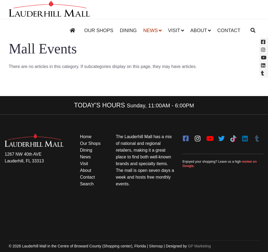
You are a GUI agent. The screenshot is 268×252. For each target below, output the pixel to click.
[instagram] (197, 137)
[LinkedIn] (245, 137)
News (150, 30)
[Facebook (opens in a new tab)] (264, 42)
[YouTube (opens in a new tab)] (264, 58)
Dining (128, 30)
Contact (229, 30)
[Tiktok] (233, 137)
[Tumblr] (257, 137)
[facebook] (186, 137)
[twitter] (221, 137)
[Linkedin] (264, 65)
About (198, 30)
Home (86, 136)
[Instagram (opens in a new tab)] (264, 50)
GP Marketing (199, 246)
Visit (174, 30)
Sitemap (156, 246)
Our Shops (98, 30)
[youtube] (209, 137)
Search (87, 184)
